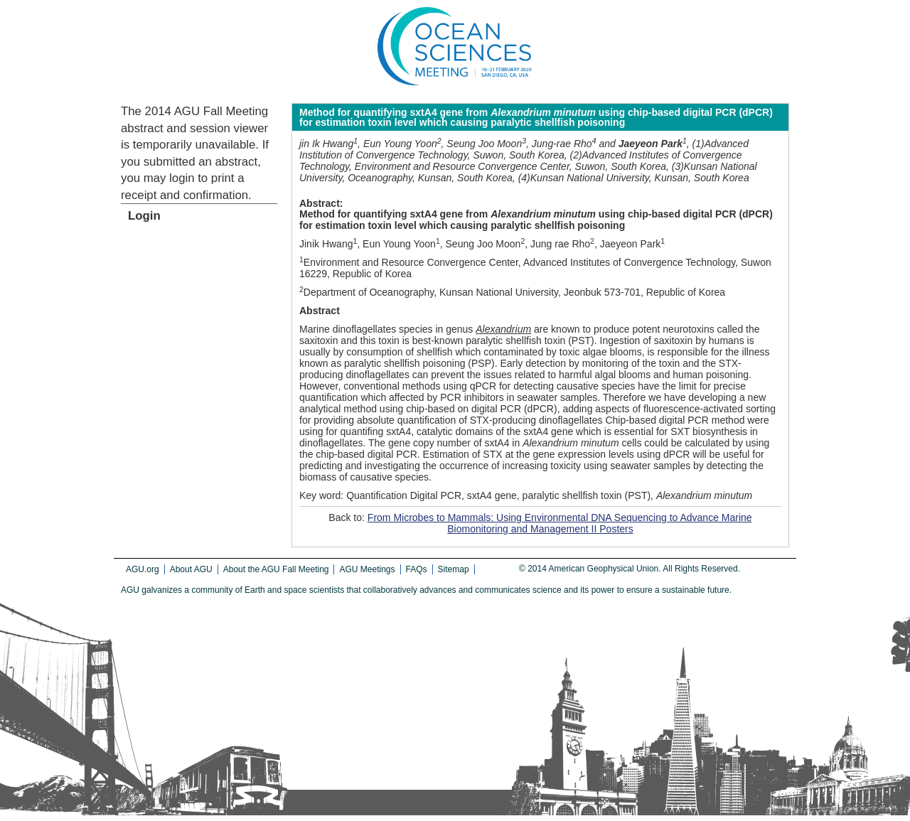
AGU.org (142, 569)
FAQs (416, 569)
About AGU (191, 569)
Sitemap (453, 569)
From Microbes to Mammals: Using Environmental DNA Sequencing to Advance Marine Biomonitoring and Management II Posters (560, 523)
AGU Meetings (367, 569)
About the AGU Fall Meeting (276, 569)
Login (144, 215)
